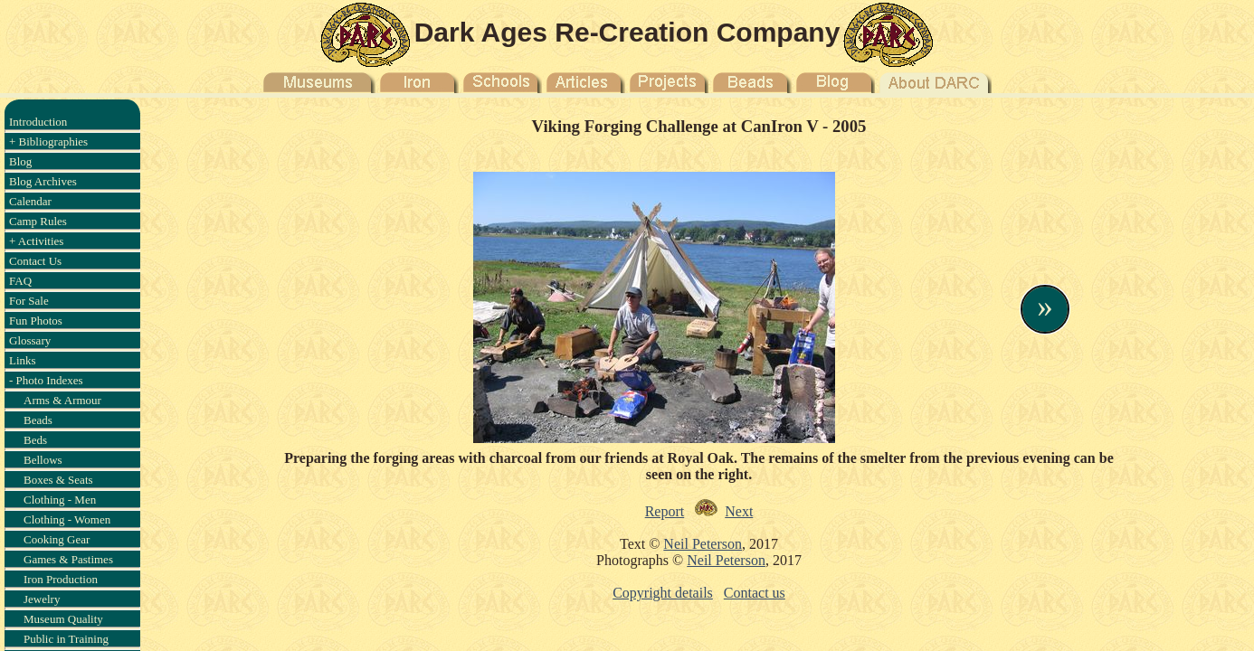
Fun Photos (35, 320)
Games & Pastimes (68, 559)
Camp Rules (38, 221)
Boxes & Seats (58, 479)
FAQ (20, 281)
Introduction (38, 121)
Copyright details (663, 592)
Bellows (43, 460)
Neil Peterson (702, 544)
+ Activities (36, 241)
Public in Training (66, 639)
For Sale (29, 300)
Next (739, 511)
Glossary (30, 340)
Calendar (30, 201)
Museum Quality (63, 619)
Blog (20, 161)
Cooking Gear (57, 539)
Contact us (754, 592)
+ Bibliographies (48, 141)
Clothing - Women (67, 519)
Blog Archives (43, 181)
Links (22, 360)
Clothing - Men (60, 499)
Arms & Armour (62, 400)
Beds (35, 440)
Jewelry (42, 599)
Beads (38, 420)
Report (665, 511)
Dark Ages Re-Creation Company (627, 32)
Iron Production (61, 579)
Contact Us (35, 261)
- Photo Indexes (46, 380)
